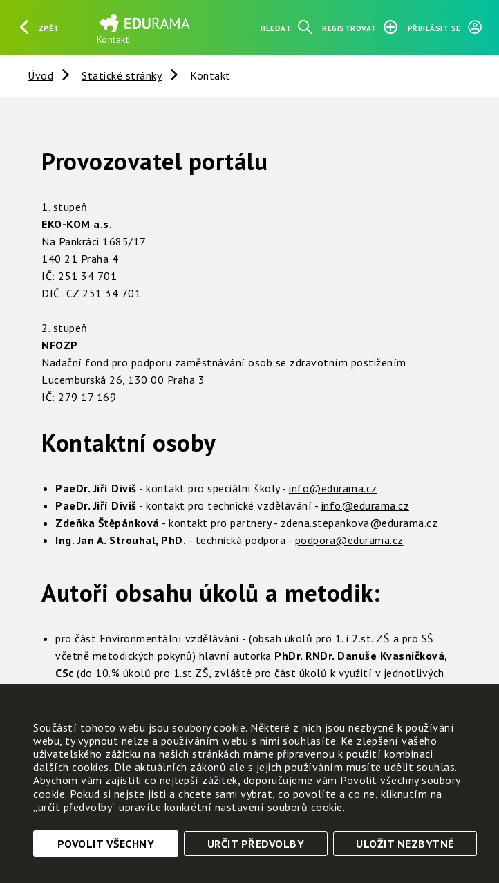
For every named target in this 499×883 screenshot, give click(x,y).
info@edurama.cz (333, 488)
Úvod (40, 75)
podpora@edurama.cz (349, 540)
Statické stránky (122, 75)
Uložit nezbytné (405, 844)
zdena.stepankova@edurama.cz (359, 523)
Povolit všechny (106, 844)
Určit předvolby (256, 844)
